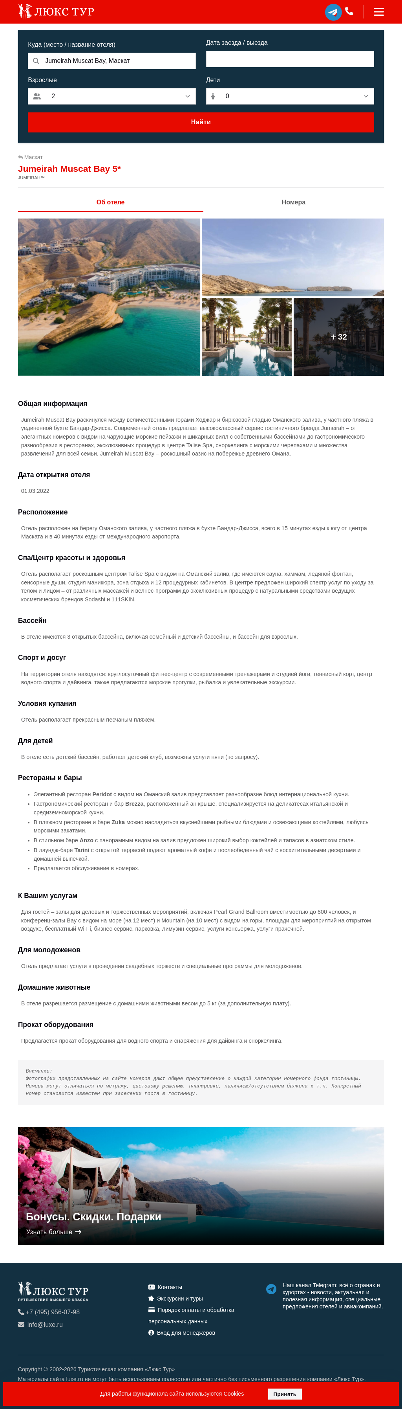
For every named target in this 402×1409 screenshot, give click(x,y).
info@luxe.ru (40, 1324)
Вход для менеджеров (181, 1333)
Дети (213, 80)
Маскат (30, 157)
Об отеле (111, 202)
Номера (294, 202)
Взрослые (42, 80)
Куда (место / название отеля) (71, 44)
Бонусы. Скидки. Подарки (93, 1217)
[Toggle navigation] (374, 11)
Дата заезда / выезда (237, 42)
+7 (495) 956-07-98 (49, 1312)
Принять (285, 1394)
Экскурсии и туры (175, 1298)
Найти (201, 122)
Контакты (165, 1287)
